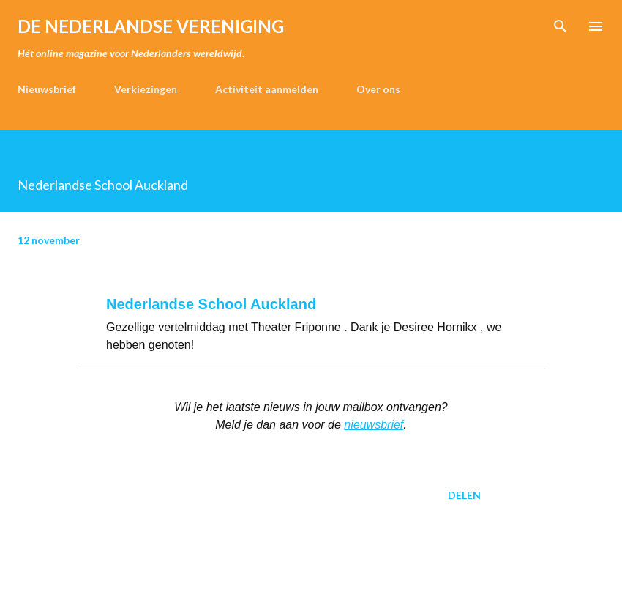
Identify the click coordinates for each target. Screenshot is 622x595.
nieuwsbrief (373, 424)
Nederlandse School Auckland (211, 304)
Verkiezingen (145, 89)
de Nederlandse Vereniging (151, 26)
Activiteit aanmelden (266, 89)
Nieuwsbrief (47, 89)
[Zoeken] (560, 26)
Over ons (378, 89)
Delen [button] (464, 495)
